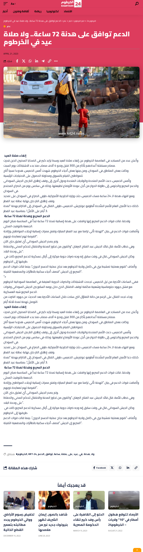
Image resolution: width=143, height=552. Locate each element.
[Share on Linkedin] (37, 61)
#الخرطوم (21, 454)
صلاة (64, 454)
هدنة (87, 454)
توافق (49, 454)
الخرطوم (10, 507)
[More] (56, 61)
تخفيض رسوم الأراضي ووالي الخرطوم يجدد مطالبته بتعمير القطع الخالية (15, 525)
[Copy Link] (49, 61)
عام (9, 26)
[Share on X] (24, 61)
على (70, 454)
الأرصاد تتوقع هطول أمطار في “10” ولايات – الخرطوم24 (121, 522)
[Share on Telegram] (43, 61)
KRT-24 (32, 454)
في (81, 454)
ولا (92, 454)
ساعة (57, 454)
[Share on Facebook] (17, 61)
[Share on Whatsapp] (30, 61)
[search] (137, 3)
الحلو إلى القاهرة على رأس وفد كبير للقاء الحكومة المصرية (87, 522)
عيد (76, 454)
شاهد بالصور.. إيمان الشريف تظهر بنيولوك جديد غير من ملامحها (54, 522)
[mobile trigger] (6, 3)
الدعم (41, 454)
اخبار (43, 507)
